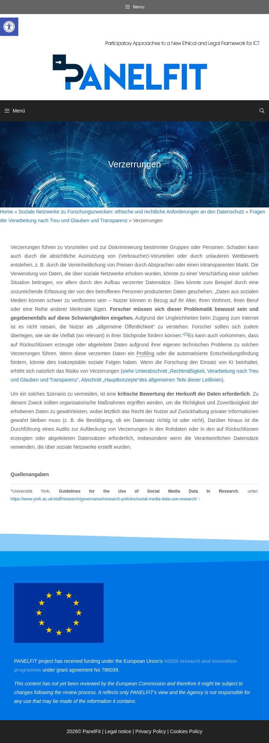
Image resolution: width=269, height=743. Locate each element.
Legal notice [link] (118, 731)
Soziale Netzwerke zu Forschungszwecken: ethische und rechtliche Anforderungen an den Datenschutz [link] (131, 211)
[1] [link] (186, 334)
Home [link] (6, 211)
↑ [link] (199, 499)
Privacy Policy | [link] (152, 731)
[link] (9, 27)
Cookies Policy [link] (186, 731)
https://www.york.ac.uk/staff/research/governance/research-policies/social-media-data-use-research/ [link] (104, 499)
